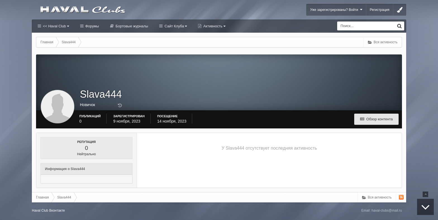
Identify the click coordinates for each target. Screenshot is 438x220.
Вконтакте (57, 210)
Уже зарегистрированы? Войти (336, 10)
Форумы (91, 26)
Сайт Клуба (175, 26)
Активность (213, 26)
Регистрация (379, 10)
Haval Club (40, 210)
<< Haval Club (55, 26)
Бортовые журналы (131, 26)
